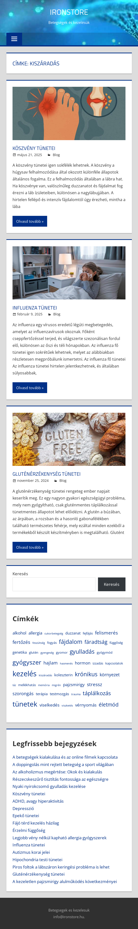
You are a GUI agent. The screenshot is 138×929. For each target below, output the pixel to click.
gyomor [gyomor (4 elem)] (62, 652)
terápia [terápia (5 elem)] (42, 693)
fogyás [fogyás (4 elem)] (52, 642)
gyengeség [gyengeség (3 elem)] (47, 652)
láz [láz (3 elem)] (14, 685)
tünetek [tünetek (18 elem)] (25, 703)
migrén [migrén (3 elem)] (56, 685)
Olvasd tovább (28, 221)
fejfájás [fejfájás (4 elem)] (88, 633)
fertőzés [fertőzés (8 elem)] (21, 642)
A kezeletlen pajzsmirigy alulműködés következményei (65, 881)
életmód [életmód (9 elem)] (109, 704)
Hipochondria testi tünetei (37, 859)
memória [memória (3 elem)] (44, 685)
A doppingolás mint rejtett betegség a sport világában (63, 764)
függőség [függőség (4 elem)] (116, 642)
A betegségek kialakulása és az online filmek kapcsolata (65, 757)
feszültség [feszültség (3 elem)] (38, 643)
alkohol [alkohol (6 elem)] (19, 633)
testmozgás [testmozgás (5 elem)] (59, 693)
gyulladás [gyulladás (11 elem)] (82, 651)
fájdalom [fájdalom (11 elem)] (70, 642)
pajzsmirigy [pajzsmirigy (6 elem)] (74, 684)
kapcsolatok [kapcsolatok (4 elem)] (114, 663)
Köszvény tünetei (36, 148)
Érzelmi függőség (29, 830)
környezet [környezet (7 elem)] (110, 675)
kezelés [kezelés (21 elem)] (25, 673)
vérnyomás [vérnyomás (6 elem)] (86, 705)
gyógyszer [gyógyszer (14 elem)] (27, 662)
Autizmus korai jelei (31, 852)
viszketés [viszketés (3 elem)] (67, 705)
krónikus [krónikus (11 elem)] (86, 674)
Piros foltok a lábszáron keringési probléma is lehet (61, 867)
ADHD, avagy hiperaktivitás (38, 801)
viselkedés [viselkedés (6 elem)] (49, 705)
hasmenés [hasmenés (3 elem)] (66, 663)
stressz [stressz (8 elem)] (94, 684)
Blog (56, 154)
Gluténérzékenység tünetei (50, 474)
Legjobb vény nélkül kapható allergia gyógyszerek (60, 838)
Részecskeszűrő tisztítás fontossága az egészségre (61, 779)
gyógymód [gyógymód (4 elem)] (104, 652)
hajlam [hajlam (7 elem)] (50, 663)
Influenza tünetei (37, 307)
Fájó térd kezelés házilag (36, 823)
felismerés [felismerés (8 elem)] (106, 632)
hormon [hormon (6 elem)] (82, 663)
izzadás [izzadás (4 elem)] (98, 663)
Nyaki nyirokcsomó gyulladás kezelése (49, 786)
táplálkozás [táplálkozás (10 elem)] (97, 693)
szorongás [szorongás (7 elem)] (23, 693)
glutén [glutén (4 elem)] (33, 652)
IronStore (69, 11)
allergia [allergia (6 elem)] (35, 633)
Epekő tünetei (26, 815)
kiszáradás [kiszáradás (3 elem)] (45, 675)
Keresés (20, 573)
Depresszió (23, 808)
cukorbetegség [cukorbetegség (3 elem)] (53, 633)
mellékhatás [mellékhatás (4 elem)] (27, 685)
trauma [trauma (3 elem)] (76, 694)
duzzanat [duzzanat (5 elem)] (73, 633)
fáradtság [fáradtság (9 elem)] (95, 641)
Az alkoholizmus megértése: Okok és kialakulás (57, 772)
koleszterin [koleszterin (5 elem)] (63, 674)
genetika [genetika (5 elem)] (20, 652)
